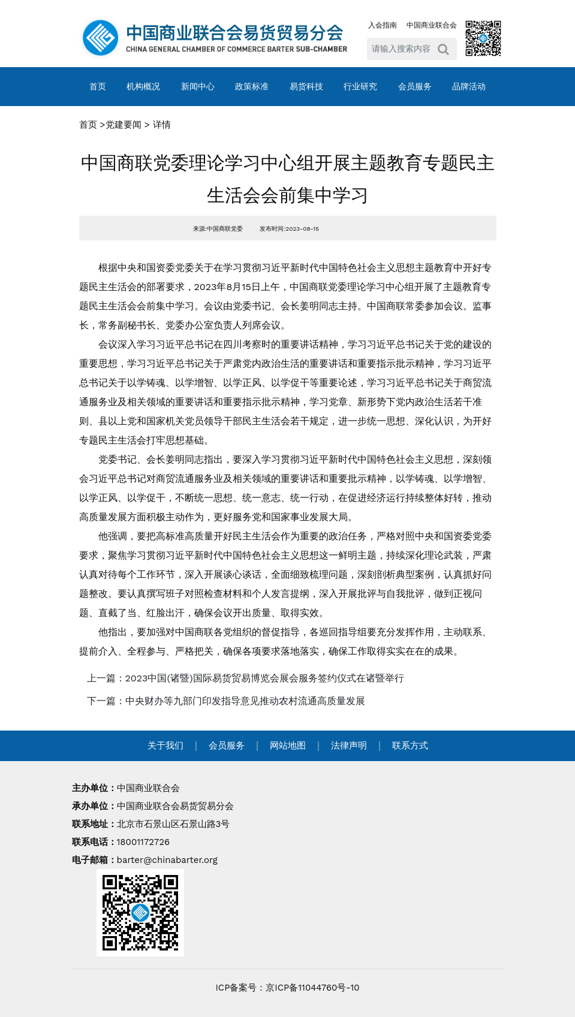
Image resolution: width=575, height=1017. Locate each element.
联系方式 (410, 745)
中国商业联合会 (432, 25)
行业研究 (360, 86)
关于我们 (165, 745)
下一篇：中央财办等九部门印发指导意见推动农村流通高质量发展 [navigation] (226, 701)
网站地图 (288, 745)
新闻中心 (198, 86)
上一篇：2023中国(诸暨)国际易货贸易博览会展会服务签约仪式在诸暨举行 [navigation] (245, 678)
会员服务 (415, 86)
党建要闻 (124, 124)
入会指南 (382, 25)
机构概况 (143, 86)
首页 (97, 86)
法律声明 (349, 745)
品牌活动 (469, 86)
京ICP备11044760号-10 (312, 987)
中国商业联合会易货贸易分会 (175, 806)
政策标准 (252, 86)
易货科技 (306, 86)
